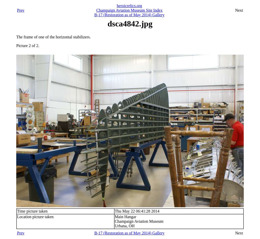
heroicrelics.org (129, 6)
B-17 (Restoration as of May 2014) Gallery (129, 15)
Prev (20, 10)
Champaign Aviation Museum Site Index (129, 10)
